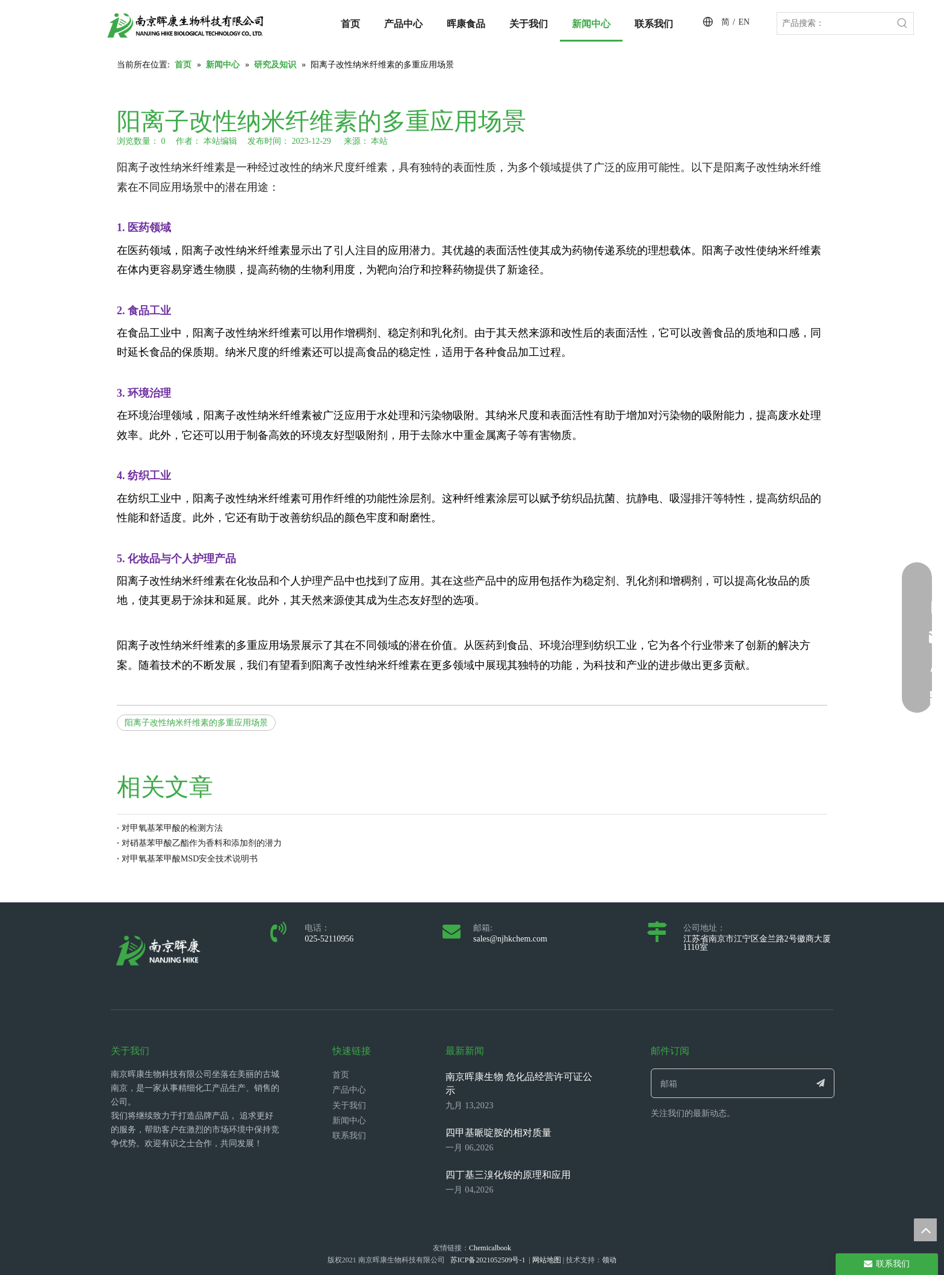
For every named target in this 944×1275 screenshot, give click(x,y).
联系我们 (349, 1135)
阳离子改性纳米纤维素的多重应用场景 (196, 722)
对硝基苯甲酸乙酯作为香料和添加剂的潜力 (202, 843)
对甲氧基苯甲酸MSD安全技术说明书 (190, 858)
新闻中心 (349, 1120)
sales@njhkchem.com (510, 938)
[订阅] (821, 1083)
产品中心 (349, 1089)
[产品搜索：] (834, 23)
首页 (340, 1074)
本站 (379, 141)
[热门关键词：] (902, 23)
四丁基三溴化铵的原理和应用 (508, 1175)
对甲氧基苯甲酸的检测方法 (172, 828)
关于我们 (349, 1105)
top (925, 1229)
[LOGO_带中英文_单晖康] (185, 25)
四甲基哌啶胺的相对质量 (498, 1133)
